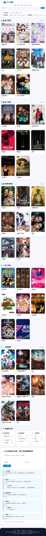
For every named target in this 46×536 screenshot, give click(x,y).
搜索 (43, 7)
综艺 (28, 5)
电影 (18, 5)
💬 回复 (5, 483)
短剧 (25, 5)
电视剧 (21, 5)
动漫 (31, 5)
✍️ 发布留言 (7, 465)
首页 (15, 5)
